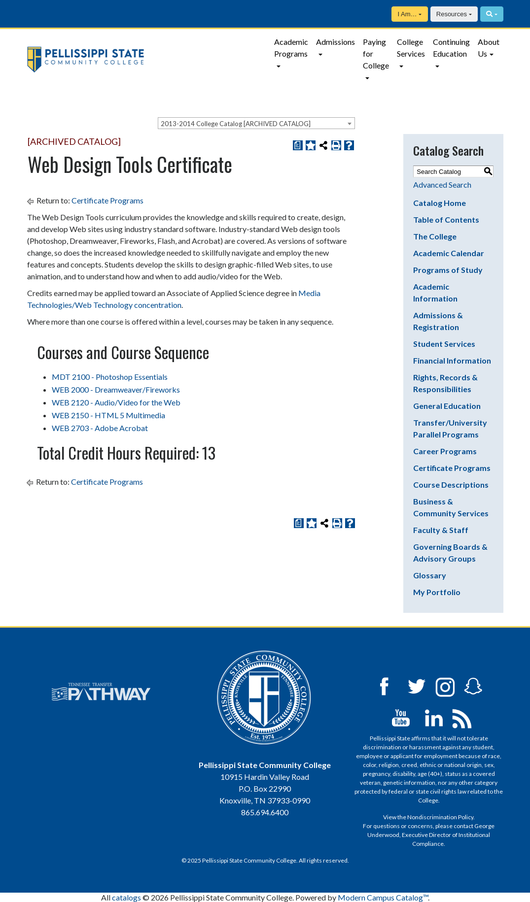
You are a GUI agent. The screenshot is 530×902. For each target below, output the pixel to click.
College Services (411, 47)
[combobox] (256, 123)
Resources (451, 14)
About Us (488, 47)
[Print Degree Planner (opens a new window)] (297, 145)
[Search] (491, 14)
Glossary (429, 575)
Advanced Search (442, 184)
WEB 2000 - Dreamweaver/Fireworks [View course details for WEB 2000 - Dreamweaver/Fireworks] (116, 389)
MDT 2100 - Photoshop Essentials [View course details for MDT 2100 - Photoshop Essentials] (110, 376)
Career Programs (445, 451)
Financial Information (452, 360)
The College (435, 236)
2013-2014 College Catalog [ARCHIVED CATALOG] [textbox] (236, 124)
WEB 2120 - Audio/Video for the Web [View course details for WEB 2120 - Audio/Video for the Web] (116, 402)
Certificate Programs (107, 200)
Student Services (444, 343)
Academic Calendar (448, 253)
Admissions (335, 41)
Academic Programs (291, 47)
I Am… (407, 14)
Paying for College (376, 53)
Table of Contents (446, 219)
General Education (447, 405)
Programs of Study (448, 269)
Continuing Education (451, 47)
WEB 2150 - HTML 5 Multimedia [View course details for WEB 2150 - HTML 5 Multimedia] (108, 415)
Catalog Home (439, 202)
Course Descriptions (451, 484)
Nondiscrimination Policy (440, 817)
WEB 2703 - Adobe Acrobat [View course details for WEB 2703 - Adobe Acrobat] (100, 428)
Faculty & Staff (440, 530)
